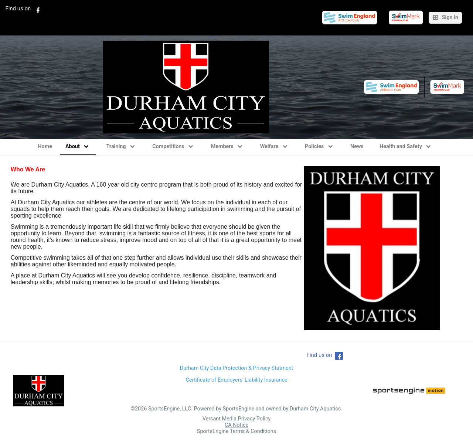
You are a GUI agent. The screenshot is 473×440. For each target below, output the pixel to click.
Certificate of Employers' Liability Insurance (236, 380)
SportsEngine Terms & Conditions (236, 432)
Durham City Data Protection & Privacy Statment (236, 368)
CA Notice (236, 425)
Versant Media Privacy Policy (237, 419)
